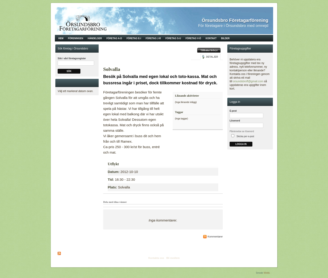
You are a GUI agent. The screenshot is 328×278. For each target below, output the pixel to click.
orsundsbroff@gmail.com (248, 81)
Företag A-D (114, 38)
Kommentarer (215, 236)
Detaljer (212, 57)
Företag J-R (153, 38)
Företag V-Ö (193, 38)
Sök (69, 71)
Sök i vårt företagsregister (72, 58)
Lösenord (235, 120)
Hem (60, 38)
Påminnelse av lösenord (242, 131)
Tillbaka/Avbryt (209, 50)
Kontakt (211, 38)
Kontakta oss (156, 258)
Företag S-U (173, 38)
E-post (233, 111)
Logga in (240, 144)
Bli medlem (173, 258)
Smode (259, 273)
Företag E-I (133, 38)
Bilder (225, 38)
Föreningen (75, 38)
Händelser (95, 38)
